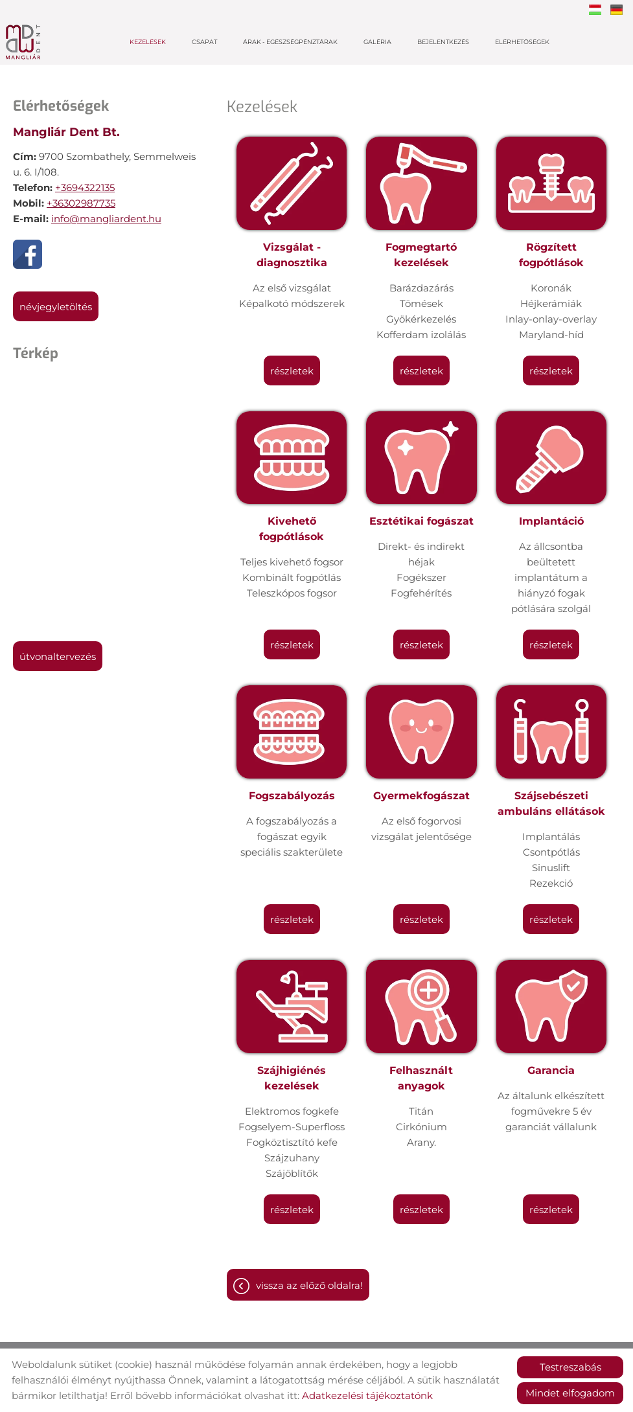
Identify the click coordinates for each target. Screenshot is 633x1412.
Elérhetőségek (522, 41)
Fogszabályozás (292, 796)
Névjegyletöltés (55, 307)
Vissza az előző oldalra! (309, 1285)
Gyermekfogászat (421, 796)
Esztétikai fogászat (421, 521)
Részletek (292, 371)
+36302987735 (81, 203)
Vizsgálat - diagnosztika (292, 255)
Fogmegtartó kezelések (421, 255)
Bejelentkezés (443, 41)
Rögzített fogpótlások (551, 255)
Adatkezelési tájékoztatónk (367, 1395)
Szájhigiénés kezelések (291, 1078)
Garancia (551, 1070)
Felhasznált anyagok (421, 1078)
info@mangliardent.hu (106, 218)
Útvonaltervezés (57, 656)
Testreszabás (570, 1367)
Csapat (204, 41)
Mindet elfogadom (570, 1393)
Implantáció (551, 521)
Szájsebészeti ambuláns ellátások (551, 803)
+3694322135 (85, 187)
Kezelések (148, 41)
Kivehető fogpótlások (291, 529)
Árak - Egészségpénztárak (290, 41)
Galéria (377, 41)
